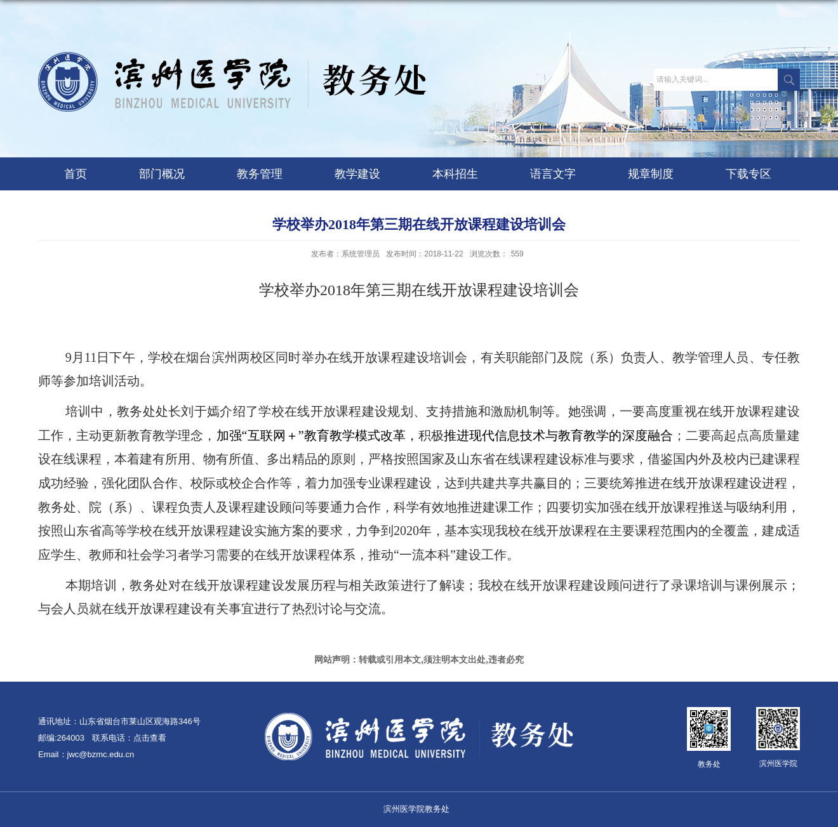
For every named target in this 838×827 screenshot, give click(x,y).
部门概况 (162, 174)
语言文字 (553, 174)
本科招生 (455, 174)
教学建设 (357, 174)
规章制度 (651, 174)
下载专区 (748, 174)
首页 (75, 174)
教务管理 (260, 174)
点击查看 (149, 738)
